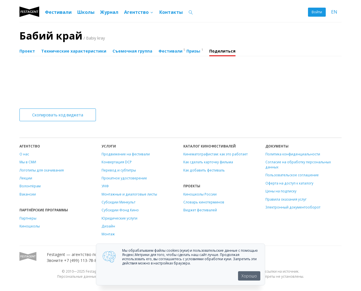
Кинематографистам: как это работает (215, 154)
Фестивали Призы (181, 50)
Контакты (171, 12)
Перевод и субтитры (119, 170)
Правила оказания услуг (286, 199)
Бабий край (62, 36)
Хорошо (249, 276)
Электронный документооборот (292, 207)
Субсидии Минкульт (118, 202)
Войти (317, 12)
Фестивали (58, 12)
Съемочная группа (132, 51)
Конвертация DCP (117, 162)
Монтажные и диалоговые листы (129, 194)
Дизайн (108, 226)
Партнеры (27, 218)
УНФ (105, 186)
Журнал (109, 12)
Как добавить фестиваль (204, 170)
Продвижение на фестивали (126, 154)
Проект (27, 51)
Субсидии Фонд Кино (120, 210)
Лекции (25, 178)
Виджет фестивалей (200, 210)
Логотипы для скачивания (41, 170)
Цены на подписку (280, 191)
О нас (24, 154)
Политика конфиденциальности (292, 154)
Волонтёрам (30, 186)
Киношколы (29, 226)
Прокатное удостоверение (124, 178)
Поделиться (222, 51)
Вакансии (27, 194)
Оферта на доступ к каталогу (289, 183)
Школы (85, 12)
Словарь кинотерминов (203, 202)
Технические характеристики (73, 51)
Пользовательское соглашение (292, 175)
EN (334, 12)
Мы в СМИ (27, 162)
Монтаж (108, 234)
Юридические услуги (119, 218)
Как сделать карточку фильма (208, 162)
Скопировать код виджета (57, 115)
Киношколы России (200, 194)
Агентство (139, 12)
